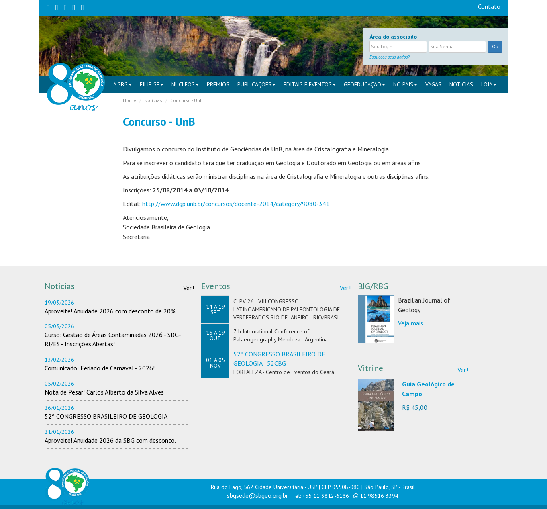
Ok (495, 46)
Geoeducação (364, 84)
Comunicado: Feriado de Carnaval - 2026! (100, 368)
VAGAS (433, 84)
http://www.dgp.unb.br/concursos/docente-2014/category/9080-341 (236, 204)
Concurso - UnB (186, 100)
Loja (488, 84)
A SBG (122, 84)
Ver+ (189, 288)
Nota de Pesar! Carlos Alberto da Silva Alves (104, 392)
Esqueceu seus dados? (389, 57)
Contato (489, 6)
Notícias (461, 84)
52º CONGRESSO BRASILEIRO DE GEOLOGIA (106, 416)
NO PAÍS (405, 84)
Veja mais (410, 323)
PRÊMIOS (218, 84)
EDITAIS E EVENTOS (310, 84)
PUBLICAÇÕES (256, 84)
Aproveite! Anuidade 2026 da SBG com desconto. (110, 440)
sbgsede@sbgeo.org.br (257, 495)
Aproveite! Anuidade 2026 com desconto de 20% (110, 311)
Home (129, 100)
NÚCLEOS (185, 84)
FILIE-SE (151, 84)
